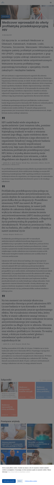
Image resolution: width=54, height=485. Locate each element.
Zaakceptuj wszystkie (9, 481)
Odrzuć (20, 481)
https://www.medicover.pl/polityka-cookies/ (19, 472)
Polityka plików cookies (31, 481)
